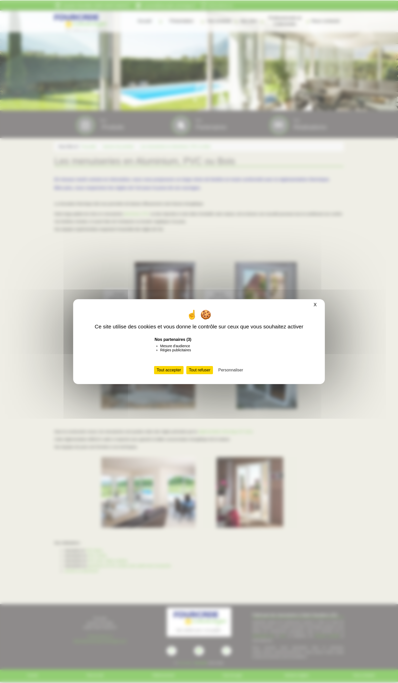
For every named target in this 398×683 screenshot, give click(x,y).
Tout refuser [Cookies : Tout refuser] (199, 370)
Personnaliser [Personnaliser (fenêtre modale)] (230, 370)
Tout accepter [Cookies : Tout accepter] (169, 370)
